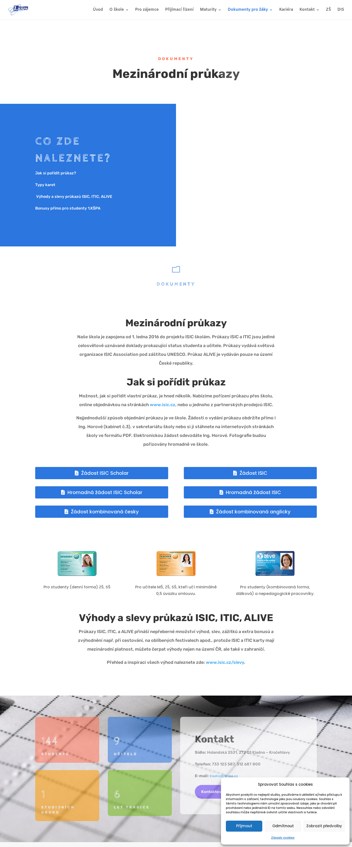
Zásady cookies (283, 838)
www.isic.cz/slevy (225, 662)
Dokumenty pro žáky (248, 10)
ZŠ (328, 10)
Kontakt (307, 10)
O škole (116, 10)
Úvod (98, 10)
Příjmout (244, 825)
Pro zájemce (147, 10)
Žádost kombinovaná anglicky (253, 511)
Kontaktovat (213, 791)
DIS (340, 10)
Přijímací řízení (179, 10)
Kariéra (286, 10)
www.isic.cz (162, 404)
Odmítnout (283, 825)
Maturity (208, 10)
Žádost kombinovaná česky (105, 511)
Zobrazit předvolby (324, 825)
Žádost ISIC (253, 473)
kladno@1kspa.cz (224, 776)
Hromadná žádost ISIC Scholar (104, 492)
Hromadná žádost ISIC (253, 492)
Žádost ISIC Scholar (105, 473)
